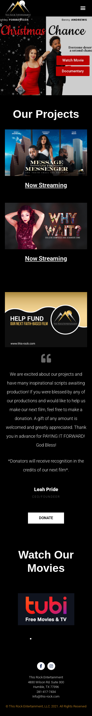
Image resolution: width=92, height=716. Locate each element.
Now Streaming (46, 185)
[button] (83, 8)
